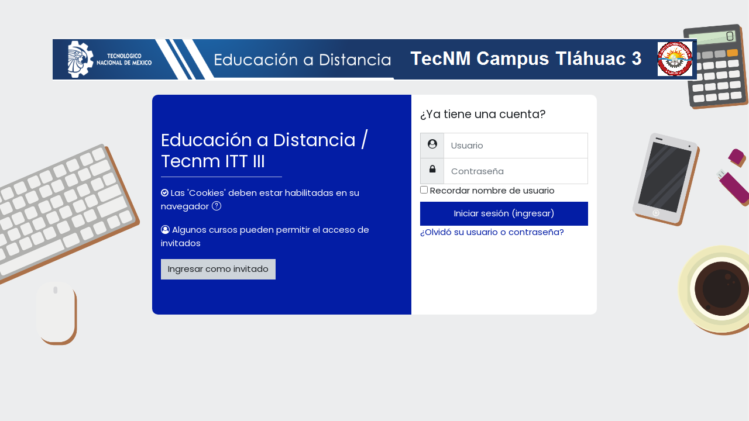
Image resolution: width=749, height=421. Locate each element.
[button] (218, 207)
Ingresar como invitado (218, 269)
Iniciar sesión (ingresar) (504, 213)
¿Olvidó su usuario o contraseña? (492, 232)
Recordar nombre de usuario (492, 190)
